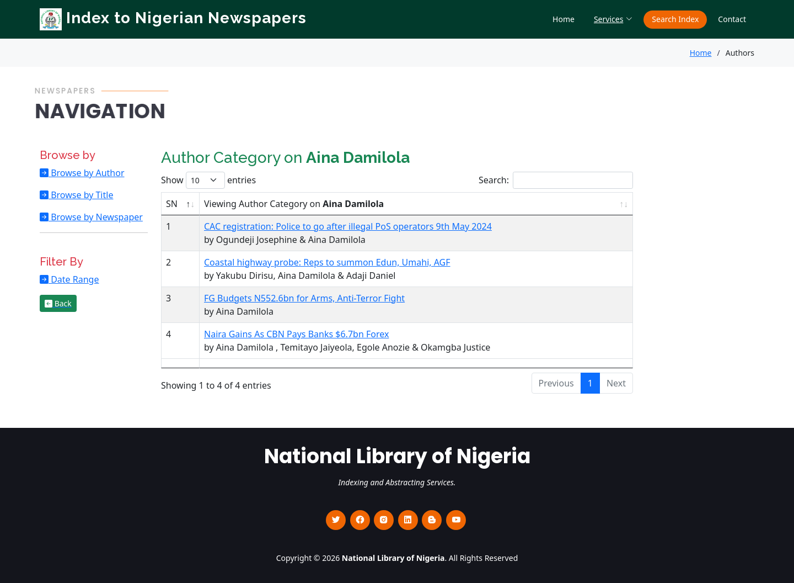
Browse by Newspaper (96, 217)
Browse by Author (87, 173)
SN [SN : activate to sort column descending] (172, 204)
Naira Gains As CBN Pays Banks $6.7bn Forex (296, 334)
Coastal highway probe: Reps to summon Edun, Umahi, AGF (327, 262)
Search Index (675, 19)
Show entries (208, 180)
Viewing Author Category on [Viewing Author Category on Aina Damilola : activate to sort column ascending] (294, 204)
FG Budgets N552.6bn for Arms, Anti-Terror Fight (304, 298)
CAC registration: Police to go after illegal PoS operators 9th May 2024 (348, 226)
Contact (732, 19)
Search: (556, 180)
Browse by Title (81, 195)
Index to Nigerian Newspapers (173, 18)
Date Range (74, 279)
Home (563, 19)
